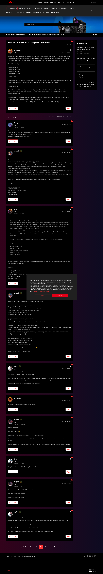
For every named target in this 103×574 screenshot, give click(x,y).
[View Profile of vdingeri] (16, 151)
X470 (48, 101)
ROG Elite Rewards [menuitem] (55, 12)
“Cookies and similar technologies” (41, 291)
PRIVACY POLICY (69, 561)
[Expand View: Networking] (49, 13)
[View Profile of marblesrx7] (17, 50)
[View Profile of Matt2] (15, 459)
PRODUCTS (40, 2)
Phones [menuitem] (72, 8)
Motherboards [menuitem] (9, 12)
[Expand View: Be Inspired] (16, 8)
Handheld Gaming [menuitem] (63, 8)
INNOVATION (46, 2)
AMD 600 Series (81, 62)
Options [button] (94, 34)
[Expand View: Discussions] (41, 8)
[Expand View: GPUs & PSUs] (23, 13)
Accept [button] (60, 295)
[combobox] (51, 24)
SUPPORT (72, 2)
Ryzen (43, 101)
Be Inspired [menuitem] (12, 8)
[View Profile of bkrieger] (16, 123)
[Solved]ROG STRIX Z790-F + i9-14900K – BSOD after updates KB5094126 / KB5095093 (86, 49)
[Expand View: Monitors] (31, 13)
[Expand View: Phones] (75, 8)
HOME (15, 556)
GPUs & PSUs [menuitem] (19, 12)
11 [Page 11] (45, 547)
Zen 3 (56, 101)
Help (91, 10)
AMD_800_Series (81, 69)
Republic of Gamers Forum (12, 34)
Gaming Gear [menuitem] (36, 12)
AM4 (13, 101)
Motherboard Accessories (83, 77)
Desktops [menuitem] (46, 8)
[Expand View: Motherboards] (13, 13)
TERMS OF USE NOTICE (60, 561)
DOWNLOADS (53, 2)
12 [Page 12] (50, 547)
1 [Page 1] (30, 547)
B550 (31, 101)
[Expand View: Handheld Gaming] (68, 8)
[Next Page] (56, 547)
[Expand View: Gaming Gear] (40, 13)
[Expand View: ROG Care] (24, 8)
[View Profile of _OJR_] (16, 366)
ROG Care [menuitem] (21, 8)
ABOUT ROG (10, 556)
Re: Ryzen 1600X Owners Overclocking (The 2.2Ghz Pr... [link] (52, 34)
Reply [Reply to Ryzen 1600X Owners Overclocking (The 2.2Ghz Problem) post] (68, 108)
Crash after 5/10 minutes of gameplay (85, 67)
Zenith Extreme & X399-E (82, 86)
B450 (26, 101)
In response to (19, 127)
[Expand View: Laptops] (56, 8)
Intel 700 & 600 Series (82, 53)
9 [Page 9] (36, 547)
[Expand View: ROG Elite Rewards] (60, 13)
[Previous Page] (23, 547)
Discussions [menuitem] (37, 8)
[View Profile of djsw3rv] (16, 209)
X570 (52, 101)
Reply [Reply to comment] (68, 141)
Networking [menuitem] (45, 12)
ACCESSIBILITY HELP (29, 556)
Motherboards (23, 34)
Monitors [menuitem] (28, 12)
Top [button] (9, 570)
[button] (10, 108)
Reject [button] (42, 295)
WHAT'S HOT (66, 2)
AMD (17, 101)
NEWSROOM (20, 556)
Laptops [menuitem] (53, 8)
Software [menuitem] (29, 8)
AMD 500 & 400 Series (34, 34)
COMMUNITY (59, 2)
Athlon (22, 101)
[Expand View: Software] (32, 8)
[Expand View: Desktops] (49, 8)
